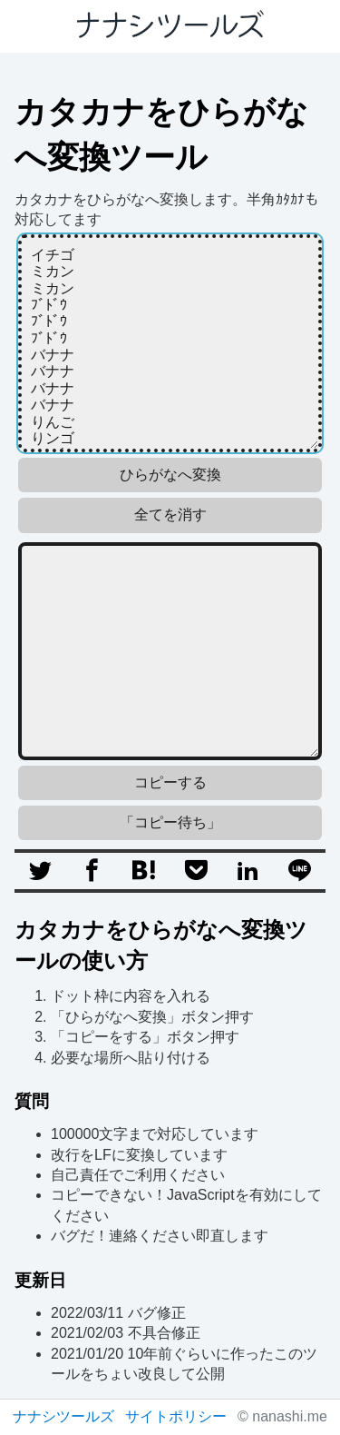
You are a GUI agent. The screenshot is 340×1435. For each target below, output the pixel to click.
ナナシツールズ (63, 1416)
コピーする (170, 782)
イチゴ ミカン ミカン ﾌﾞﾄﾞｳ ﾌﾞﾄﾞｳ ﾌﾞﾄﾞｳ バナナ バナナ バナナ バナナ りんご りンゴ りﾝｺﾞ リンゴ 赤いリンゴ (170, 343)
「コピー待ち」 (170, 822)
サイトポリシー (176, 1416)
